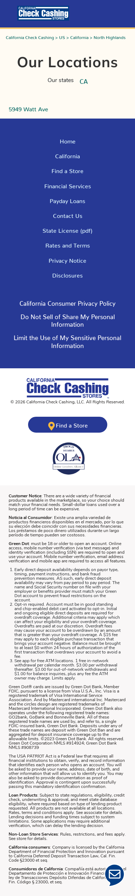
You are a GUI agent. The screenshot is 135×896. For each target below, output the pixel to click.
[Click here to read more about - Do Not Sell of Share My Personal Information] (67, 322)
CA (84, 80)
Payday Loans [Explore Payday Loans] (67, 199)
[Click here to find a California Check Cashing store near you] (67, 424)
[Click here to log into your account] (11, 13)
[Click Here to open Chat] (114, 875)
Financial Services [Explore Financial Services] (67, 185)
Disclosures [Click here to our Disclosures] (67, 274)
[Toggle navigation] (123, 11)
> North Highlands (108, 36)
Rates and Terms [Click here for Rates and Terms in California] (67, 244)
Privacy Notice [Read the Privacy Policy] (67, 259)
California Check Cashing (30, 36)
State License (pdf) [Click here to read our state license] (67, 229)
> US (60, 36)
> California (78, 36)
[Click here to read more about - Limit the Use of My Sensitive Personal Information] (67, 343)
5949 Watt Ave (28, 108)
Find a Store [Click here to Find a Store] (67, 169)
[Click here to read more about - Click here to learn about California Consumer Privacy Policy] (67, 305)
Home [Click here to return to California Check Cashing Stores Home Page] (68, 140)
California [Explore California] (67, 155)
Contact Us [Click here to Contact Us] (67, 214)
